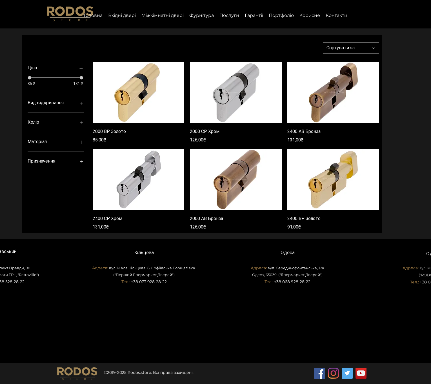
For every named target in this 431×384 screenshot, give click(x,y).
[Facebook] (319, 373)
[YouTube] (361, 373)
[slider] (29, 77)
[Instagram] (333, 373)
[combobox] (351, 48)
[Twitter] (347, 373)
